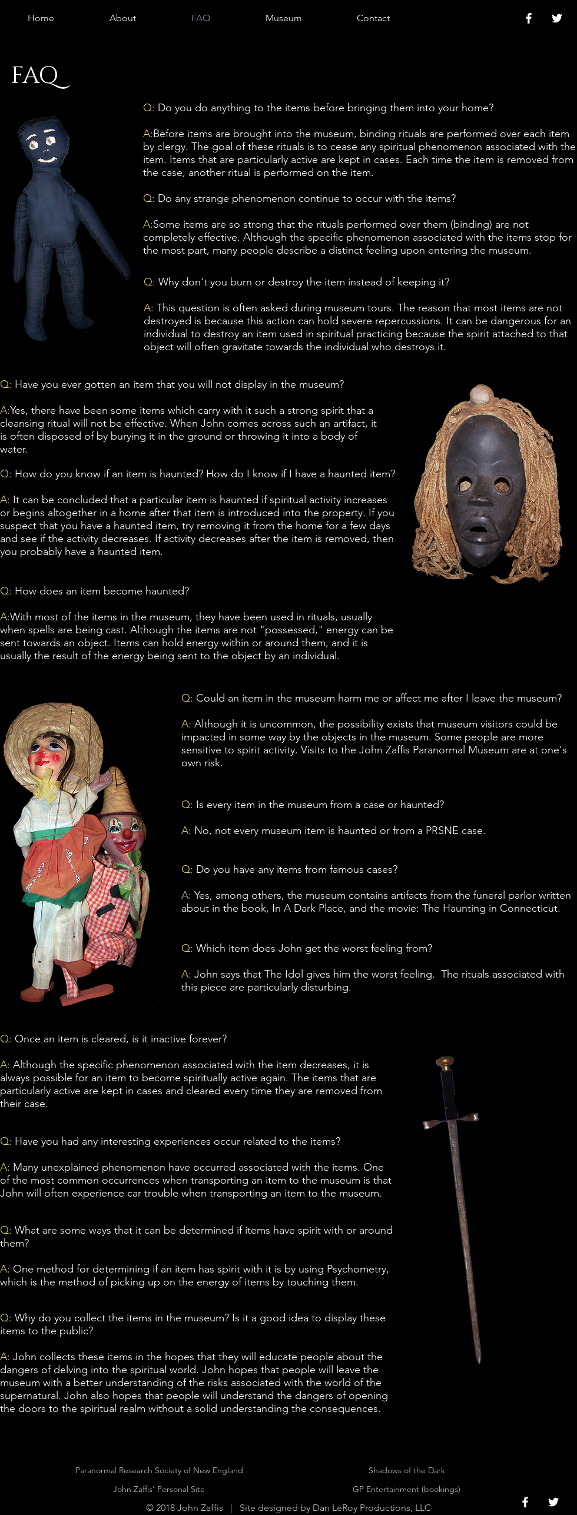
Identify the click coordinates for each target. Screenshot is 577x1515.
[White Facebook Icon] (529, 18)
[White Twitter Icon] (557, 18)
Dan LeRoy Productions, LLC (372, 1507)
